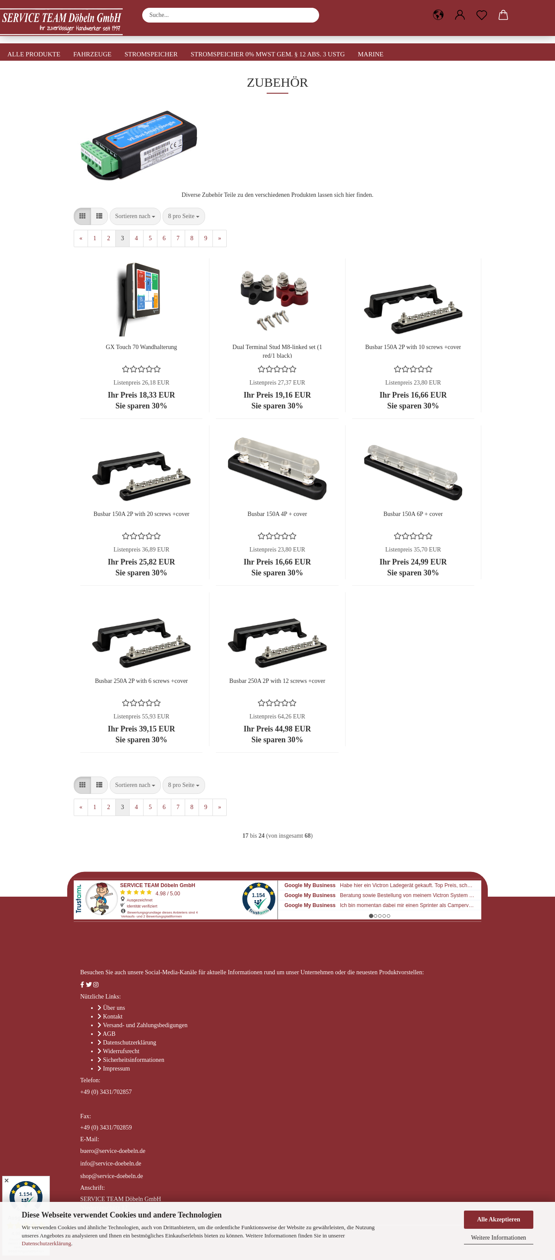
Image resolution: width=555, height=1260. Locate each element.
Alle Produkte (33, 54)
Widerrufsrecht (121, 1051)
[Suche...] (308, 15)
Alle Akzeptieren (498, 1219)
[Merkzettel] (482, 15)
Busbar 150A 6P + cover (413, 514)
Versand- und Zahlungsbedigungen (145, 1025)
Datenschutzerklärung (46, 1243)
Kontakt (113, 1016)
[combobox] (135, 216)
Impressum (116, 1068)
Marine (370, 54)
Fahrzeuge (92, 54)
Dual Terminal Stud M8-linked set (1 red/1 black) (277, 351)
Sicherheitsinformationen (134, 1060)
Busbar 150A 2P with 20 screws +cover (141, 514)
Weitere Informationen (498, 1237)
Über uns (114, 1008)
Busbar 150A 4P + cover (277, 514)
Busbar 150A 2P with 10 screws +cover (413, 347)
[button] (438, 15)
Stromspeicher (151, 54)
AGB (109, 1034)
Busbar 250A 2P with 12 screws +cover (277, 681)
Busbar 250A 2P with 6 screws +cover (141, 681)
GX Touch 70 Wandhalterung (141, 347)
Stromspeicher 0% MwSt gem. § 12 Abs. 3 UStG (268, 54)
